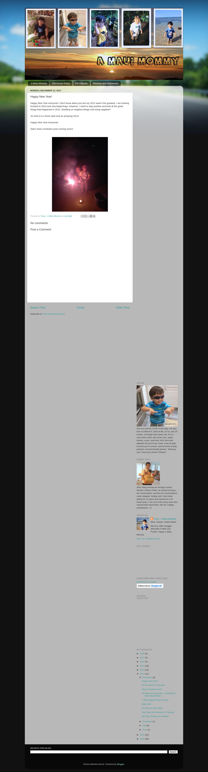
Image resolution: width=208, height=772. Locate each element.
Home (80, 307)
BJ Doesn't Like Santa (152, 708)
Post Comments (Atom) (54, 314)
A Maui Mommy (39, 83)
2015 (142, 661)
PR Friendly (81, 83)
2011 (142, 735)
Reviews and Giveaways (105, 83)
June (144, 729)
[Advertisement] (157, 134)
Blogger (120, 764)
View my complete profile (148, 539)
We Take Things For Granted (155, 716)
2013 (142, 670)
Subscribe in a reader (146, 582)
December (147, 677)
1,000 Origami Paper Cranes (155, 700)
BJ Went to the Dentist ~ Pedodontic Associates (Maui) (159, 694)
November (147, 721)
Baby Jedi (146, 704)
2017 (142, 657)
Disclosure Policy (61, 83)
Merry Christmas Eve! (152, 689)
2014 (142, 666)
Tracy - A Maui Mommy (165, 519)
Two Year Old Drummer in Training (158, 712)
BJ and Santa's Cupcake (153, 685)
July (144, 725)
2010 (142, 739)
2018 (142, 653)
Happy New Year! (150, 681)
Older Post (123, 307)
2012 (142, 674)
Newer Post (37, 307)
